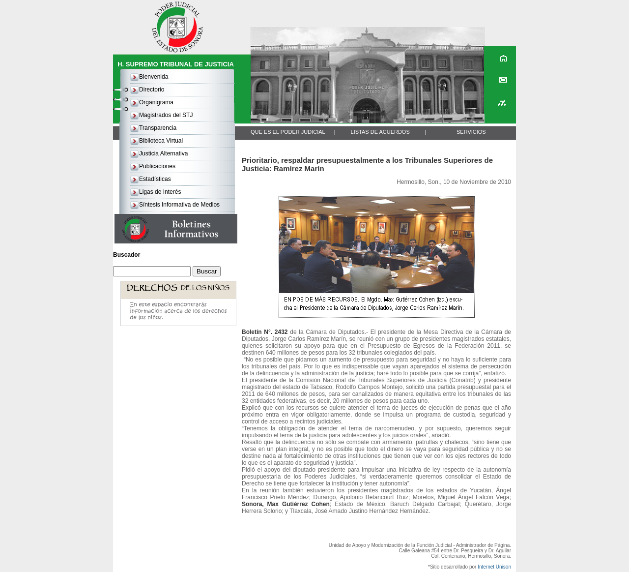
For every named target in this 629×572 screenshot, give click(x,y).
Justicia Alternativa (163, 153)
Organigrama (156, 102)
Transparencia (157, 127)
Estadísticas (155, 179)
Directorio (151, 89)
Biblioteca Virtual (161, 140)
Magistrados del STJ (166, 115)
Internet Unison (494, 567)
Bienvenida (153, 76)
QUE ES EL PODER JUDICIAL (288, 132)
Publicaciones (157, 166)
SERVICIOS (471, 132)
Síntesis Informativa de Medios (179, 204)
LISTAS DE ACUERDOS (380, 132)
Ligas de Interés (160, 191)
